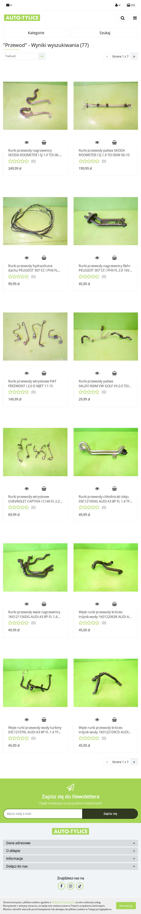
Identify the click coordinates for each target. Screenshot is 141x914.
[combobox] (24, 56)
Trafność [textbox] (10, 56)
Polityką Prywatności (63, 902)
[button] (131, 5)
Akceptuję (126, 906)
